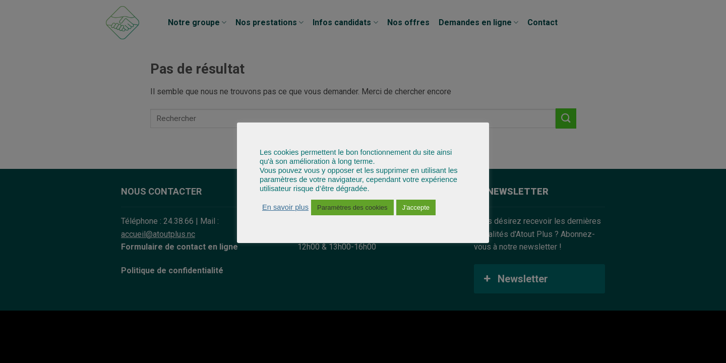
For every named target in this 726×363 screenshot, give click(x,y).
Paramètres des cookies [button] (352, 207)
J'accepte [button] (416, 207)
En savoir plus (285, 207)
